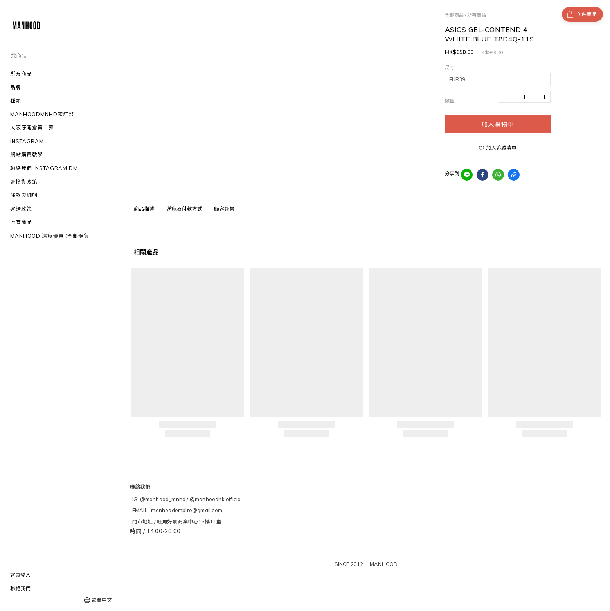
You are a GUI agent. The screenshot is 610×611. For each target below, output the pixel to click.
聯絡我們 (20, 588)
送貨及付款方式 (184, 209)
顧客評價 (224, 209)
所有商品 (476, 15)
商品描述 (144, 209)
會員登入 (20, 575)
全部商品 (454, 15)
